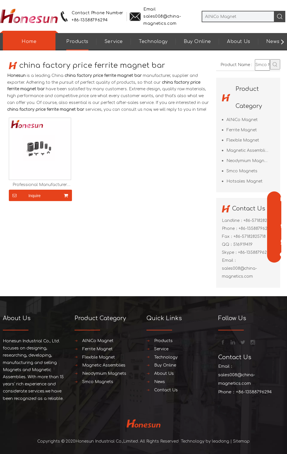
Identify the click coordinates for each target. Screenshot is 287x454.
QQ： (227, 244)
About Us (238, 41)
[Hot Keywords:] (275, 64)
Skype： (230, 252)
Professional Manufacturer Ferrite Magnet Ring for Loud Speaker (40, 185)
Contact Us (166, 390)
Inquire (25, 195)
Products (77, 41)
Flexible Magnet (242, 140)
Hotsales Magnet (244, 181)
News (272, 41)
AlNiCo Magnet (242, 120)
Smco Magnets (241, 171)
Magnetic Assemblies (248, 150)
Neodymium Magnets (248, 161)
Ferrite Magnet (241, 130)
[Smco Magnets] (262, 65)
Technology (153, 41)
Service (113, 41)
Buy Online (197, 41)
